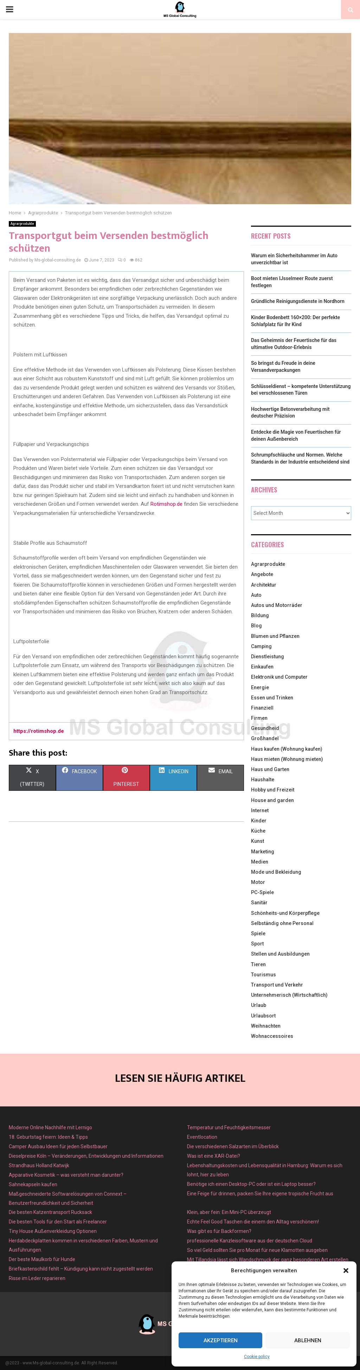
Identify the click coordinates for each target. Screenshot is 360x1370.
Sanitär (259, 902)
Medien (259, 862)
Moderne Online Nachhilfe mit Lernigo (50, 1127)
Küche (258, 831)
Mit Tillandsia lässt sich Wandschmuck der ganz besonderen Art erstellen (267, 1259)
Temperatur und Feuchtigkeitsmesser (229, 1127)
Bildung (260, 615)
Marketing (262, 851)
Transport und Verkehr (277, 985)
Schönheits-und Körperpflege (285, 913)
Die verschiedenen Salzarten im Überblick (233, 1146)
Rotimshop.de (166, 504)
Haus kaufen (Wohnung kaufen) (286, 749)
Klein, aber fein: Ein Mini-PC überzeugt (229, 1212)
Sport (257, 943)
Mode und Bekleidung (276, 872)
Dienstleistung (267, 656)
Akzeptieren (221, 1340)
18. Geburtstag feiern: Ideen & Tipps (48, 1137)
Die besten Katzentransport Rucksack (50, 1212)
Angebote (262, 574)
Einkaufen (262, 667)
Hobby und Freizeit (272, 790)
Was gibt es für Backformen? (219, 1231)
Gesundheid (265, 728)
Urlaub (258, 1005)
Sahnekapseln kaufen (33, 1184)
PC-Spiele (262, 892)
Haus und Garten (270, 769)
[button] (345, 1270)
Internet (260, 810)
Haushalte (262, 779)
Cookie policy (257, 1356)
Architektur (263, 585)
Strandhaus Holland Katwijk (39, 1165)
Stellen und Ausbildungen (280, 954)
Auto (256, 595)
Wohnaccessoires (272, 1036)
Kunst (257, 841)
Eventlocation (202, 1137)
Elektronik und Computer (279, 677)
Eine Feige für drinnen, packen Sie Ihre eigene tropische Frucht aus (260, 1193)
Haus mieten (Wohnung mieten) (287, 759)
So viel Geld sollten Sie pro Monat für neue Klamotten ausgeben (257, 1250)
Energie (260, 687)
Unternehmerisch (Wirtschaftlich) (289, 995)
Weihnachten (266, 1026)
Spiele (258, 933)
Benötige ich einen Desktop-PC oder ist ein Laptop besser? (251, 1184)
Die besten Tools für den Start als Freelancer (58, 1221)
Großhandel (265, 738)
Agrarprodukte (22, 224)
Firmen (259, 718)
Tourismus (263, 974)
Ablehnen (307, 1340)
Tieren (258, 964)
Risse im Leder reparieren (37, 1278)
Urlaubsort (263, 1016)
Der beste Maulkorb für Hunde (42, 1259)
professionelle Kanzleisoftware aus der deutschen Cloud (249, 1240)
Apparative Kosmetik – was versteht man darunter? (66, 1175)
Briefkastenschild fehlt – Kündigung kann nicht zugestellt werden (81, 1269)
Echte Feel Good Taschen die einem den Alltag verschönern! (253, 1221)
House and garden (272, 800)
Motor (258, 882)
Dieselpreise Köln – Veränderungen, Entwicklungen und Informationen (86, 1156)
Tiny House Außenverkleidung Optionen (53, 1231)
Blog (256, 625)
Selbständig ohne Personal (282, 923)
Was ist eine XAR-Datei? (213, 1156)
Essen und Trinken (272, 697)
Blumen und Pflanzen (275, 636)
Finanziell (262, 708)
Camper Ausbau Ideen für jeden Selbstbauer (58, 1146)
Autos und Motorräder (276, 605)
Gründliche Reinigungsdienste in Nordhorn (298, 301)
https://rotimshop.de (38, 731)
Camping (261, 646)
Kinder (258, 820)
